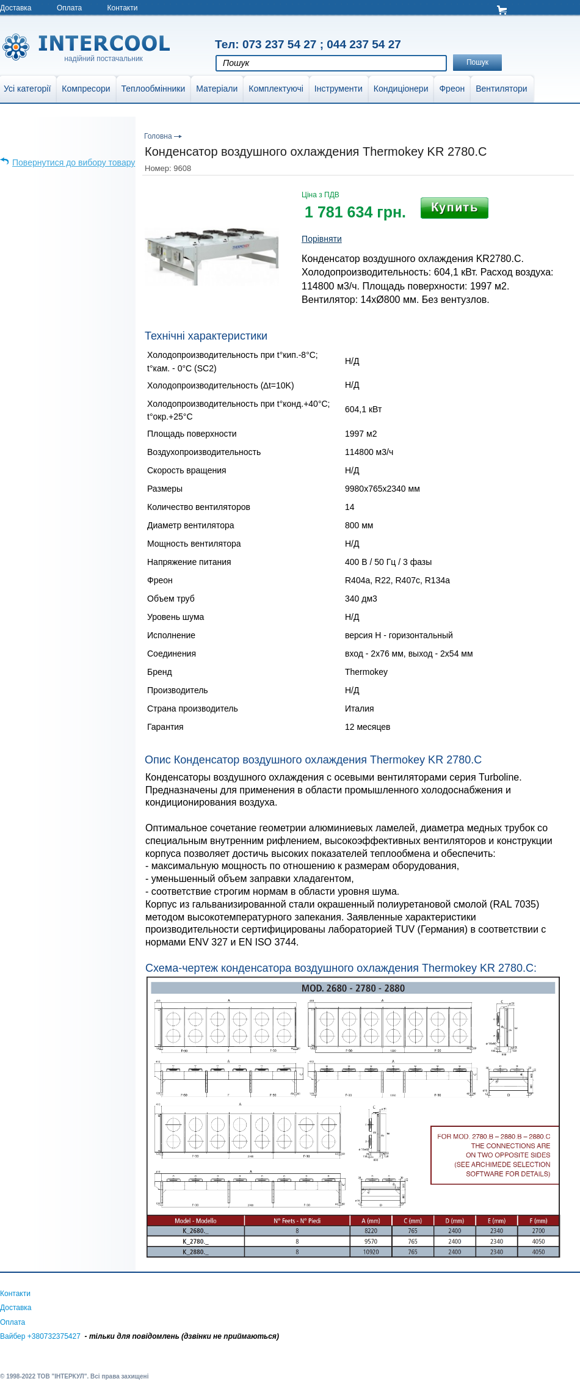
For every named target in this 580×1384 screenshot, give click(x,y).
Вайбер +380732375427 (40, 1336)
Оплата (69, 8)
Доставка (16, 8)
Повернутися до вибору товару (73, 162)
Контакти (122, 8)
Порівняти (322, 239)
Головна (158, 136)
